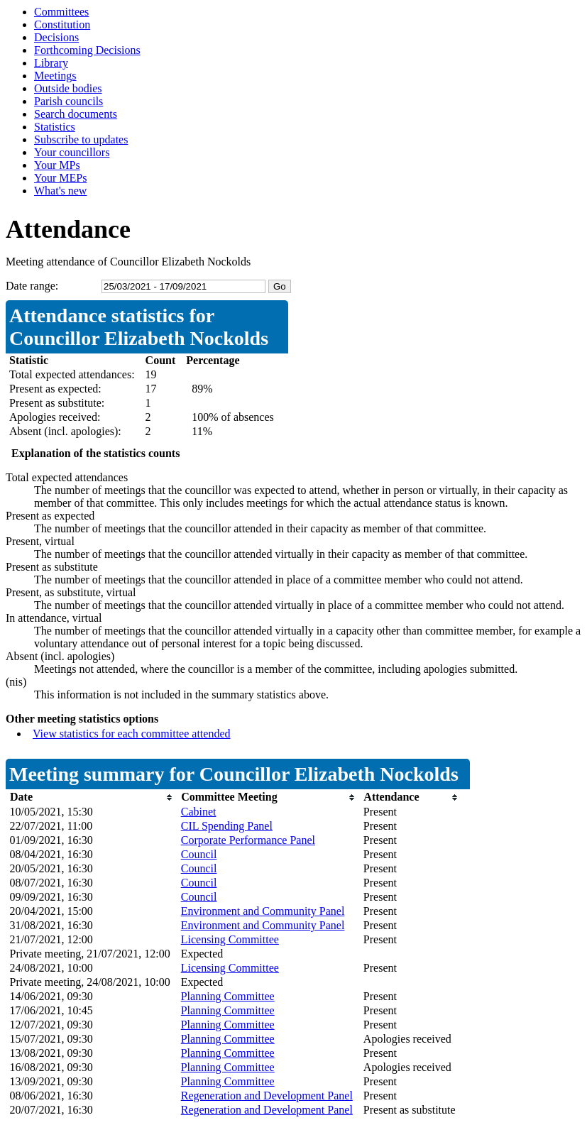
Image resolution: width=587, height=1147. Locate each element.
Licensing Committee (230, 939)
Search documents (75, 114)
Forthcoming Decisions (87, 50)
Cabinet (198, 812)
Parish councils (68, 101)
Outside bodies (68, 88)
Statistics (54, 127)
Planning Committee (228, 996)
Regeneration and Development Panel (267, 1096)
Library (51, 63)
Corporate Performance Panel (248, 840)
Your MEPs (60, 178)
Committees (61, 12)
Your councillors (71, 152)
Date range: (32, 286)
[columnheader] (91, 797)
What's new (60, 191)
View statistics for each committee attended (132, 734)
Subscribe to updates (81, 139)
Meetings (55, 76)
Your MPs (57, 165)
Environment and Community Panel (263, 911)
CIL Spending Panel (227, 826)
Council (199, 854)
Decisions (56, 37)
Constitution (62, 24)
